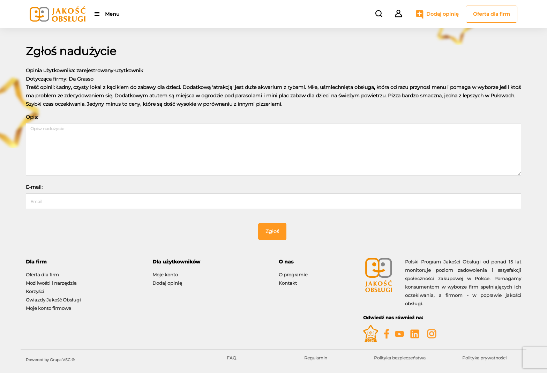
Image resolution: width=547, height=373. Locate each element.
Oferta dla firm (491, 14)
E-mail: (34, 187)
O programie (293, 274)
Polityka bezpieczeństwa (400, 357)
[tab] (84, 262)
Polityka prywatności (484, 357)
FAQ (231, 357)
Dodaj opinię (442, 14)
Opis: (32, 117)
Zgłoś (272, 231)
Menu (112, 14)
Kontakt (288, 283)
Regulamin (315, 357)
